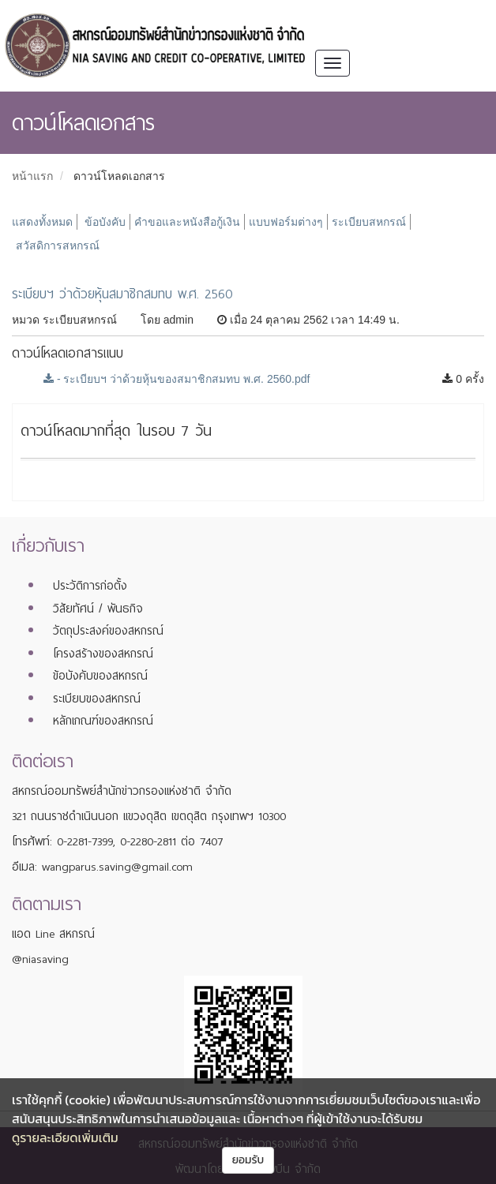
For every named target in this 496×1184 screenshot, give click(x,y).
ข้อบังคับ (105, 221)
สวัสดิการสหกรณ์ (58, 245)
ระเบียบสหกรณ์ (369, 221)
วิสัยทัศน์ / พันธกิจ (98, 608)
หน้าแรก (32, 176)
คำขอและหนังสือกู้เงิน (187, 221)
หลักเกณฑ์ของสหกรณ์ (103, 720)
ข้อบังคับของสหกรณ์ (100, 675)
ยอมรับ (248, 1160)
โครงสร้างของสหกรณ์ (103, 653)
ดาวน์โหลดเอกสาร (119, 176)
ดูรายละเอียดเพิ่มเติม (65, 1137)
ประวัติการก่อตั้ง (90, 585)
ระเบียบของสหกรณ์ (97, 698)
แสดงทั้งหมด (42, 221)
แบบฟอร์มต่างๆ (286, 221)
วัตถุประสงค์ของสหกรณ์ (108, 630)
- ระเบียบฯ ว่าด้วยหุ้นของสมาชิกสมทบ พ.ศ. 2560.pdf (176, 379)
